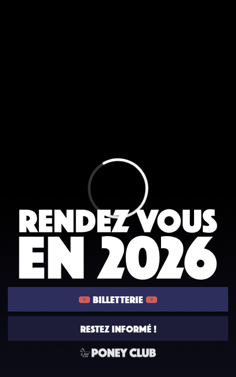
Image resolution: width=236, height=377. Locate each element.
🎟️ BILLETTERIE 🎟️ (118, 299)
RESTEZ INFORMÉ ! (118, 329)
